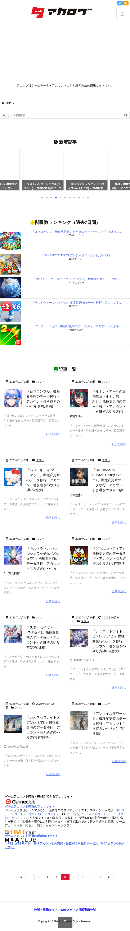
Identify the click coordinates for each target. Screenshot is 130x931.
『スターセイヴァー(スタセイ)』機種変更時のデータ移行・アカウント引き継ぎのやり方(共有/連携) (43, 637)
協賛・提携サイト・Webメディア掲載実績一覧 (65, 909)
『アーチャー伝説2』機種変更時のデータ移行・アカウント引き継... (76, 326)
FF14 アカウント (95, 814)
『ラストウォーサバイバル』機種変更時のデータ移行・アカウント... (76, 302)
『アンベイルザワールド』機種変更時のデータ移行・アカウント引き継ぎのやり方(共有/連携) (109, 723)
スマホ (40, 381)
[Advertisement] (65, 52)
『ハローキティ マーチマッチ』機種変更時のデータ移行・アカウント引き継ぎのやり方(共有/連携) (43, 480)
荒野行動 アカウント (42, 814)
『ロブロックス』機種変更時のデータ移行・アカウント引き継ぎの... (76, 231)
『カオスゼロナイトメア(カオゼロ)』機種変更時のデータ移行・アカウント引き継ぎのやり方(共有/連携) (43, 727)
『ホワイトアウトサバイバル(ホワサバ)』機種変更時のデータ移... (76, 279)
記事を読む (53, 434)
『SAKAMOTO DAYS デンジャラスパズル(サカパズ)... (76, 255)
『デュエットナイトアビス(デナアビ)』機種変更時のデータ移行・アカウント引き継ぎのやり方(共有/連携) (109, 641)
